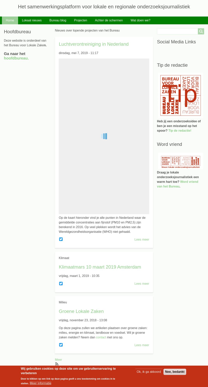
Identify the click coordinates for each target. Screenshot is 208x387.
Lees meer (141, 239)
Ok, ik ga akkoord (149, 371)
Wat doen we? (140, 20)
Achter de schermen (109, 20)
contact (100, 337)
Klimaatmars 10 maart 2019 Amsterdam (100, 267)
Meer (58, 359)
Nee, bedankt (175, 371)
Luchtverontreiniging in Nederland (94, 44)
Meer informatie (40, 383)
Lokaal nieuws (32, 20)
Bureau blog (57, 20)
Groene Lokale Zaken (81, 311)
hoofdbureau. (16, 58)
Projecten (80, 20)
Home (10, 20)
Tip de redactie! (179, 130)
